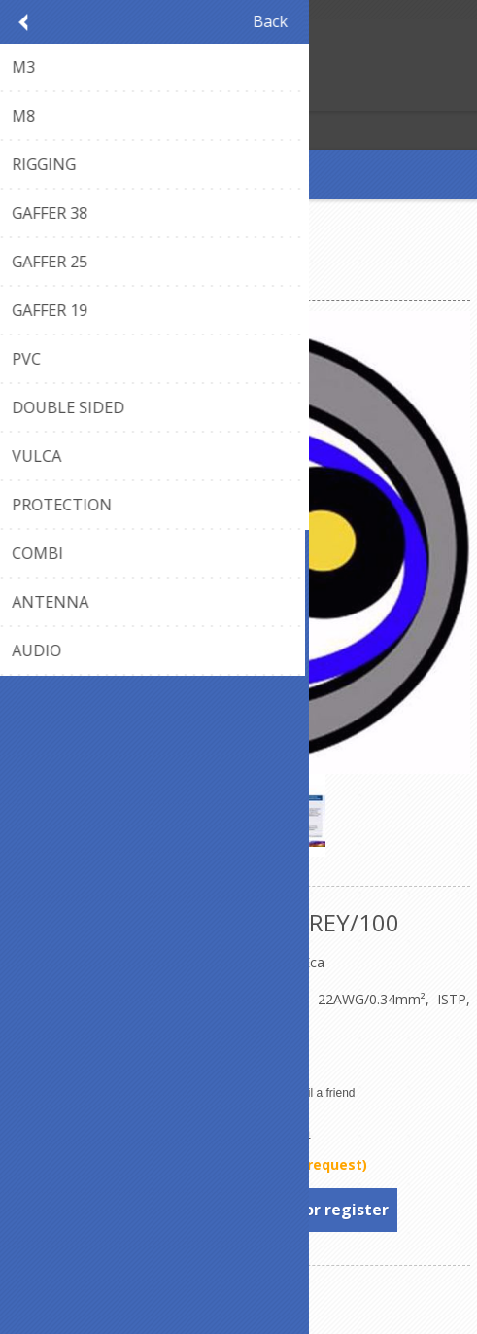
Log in (57, 94)
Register (19, 94)
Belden (286, 1131)
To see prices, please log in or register (239, 1209)
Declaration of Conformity (89, 1054)
